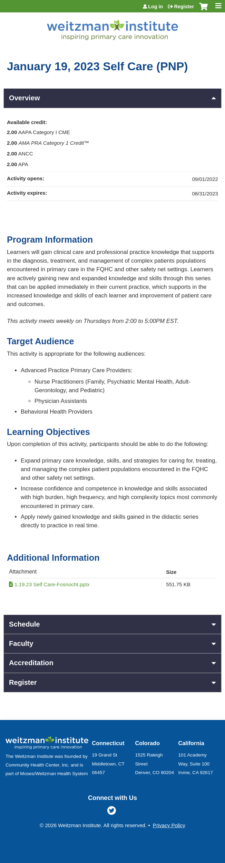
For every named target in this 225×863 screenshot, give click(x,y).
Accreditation (31, 663)
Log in (155, 6)
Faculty (21, 643)
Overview (24, 98)
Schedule (24, 624)
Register (184, 6)
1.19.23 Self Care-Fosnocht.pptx (52, 584)
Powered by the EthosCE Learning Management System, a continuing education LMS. (197, 858)
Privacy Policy (169, 825)
